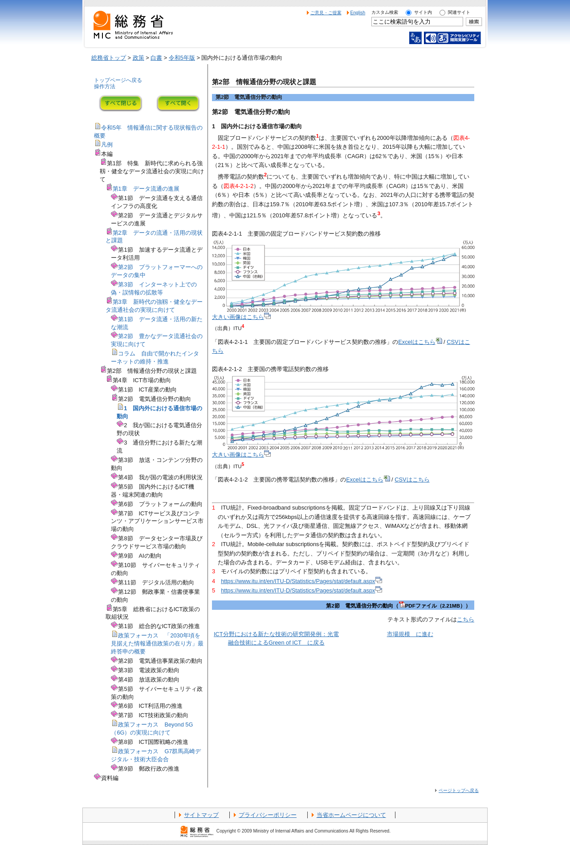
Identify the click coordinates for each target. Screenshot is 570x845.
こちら (465, 619)
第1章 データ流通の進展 (146, 188)
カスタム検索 (384, 12)
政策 (138, 57)
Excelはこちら (420, 342)
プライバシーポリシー (268, 815)
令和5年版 (182, 57)
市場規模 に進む (410, 634)
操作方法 (104, 86)
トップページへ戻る (118, 80)
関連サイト (459, 12)
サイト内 (423, 12)
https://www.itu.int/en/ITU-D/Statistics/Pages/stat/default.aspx (301, 581)
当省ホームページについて (351, 815)
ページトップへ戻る (459, 790)
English (358, 12)
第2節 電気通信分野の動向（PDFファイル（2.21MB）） (398, 605)
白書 (156, 57)
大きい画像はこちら (241, 317)
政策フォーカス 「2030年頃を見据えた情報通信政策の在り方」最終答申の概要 (157, 643)
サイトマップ (201, 815)
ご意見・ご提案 (326, 12)
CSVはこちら (412, 479)
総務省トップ (108, 57)
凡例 (107, 144)
